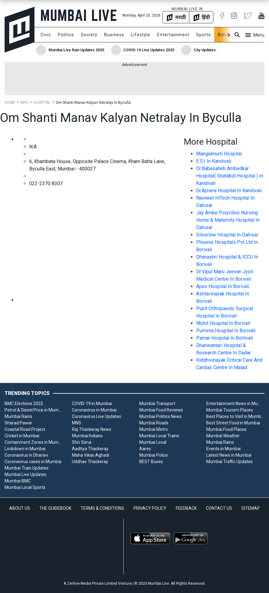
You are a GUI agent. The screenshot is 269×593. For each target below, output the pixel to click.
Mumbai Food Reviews (161, 410)
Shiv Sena (81, 442)
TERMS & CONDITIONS (102, 508)
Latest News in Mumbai (228, 455)
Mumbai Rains (18, 416)
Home (10, 102)
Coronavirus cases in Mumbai (33, 461)
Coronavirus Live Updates (96, 416)
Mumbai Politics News (160, 416)
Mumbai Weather (223, 435)
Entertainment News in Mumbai (235, 403)
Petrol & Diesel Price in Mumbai (34, 410)
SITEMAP (250, 508)
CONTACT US (219, 508)
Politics (66, 34)
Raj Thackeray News (91, 429)
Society (89, 34)
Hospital (42, 102)
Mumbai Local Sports (25, 487)
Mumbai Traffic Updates (229, 461)
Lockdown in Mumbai (25, 448)
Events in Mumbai (223, 448)
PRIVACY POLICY (149, 508)
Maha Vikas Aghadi (90, 455)
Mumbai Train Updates (27, 468)
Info (24, 102)
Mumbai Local (152, 442)
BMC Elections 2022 (24, 403)
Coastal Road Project (25, 429)
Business (114, 34)
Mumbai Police (153, 455)
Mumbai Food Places (226, 429)
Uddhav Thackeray (90, 461)
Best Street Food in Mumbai (233, 422)
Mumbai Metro (153, 429)
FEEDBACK (186, 508)
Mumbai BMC (18, 480)
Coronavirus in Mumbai (94, 410)
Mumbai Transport (157, 403)
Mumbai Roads (153, 422)
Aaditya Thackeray (90, 448)
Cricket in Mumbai (22, 435)
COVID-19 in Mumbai (92, 403)
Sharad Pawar (18, 422)
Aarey (145, 448)
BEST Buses (151, 461)
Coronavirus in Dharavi (26, 455)
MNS (76, 422)
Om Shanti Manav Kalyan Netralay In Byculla (93, 102)
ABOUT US (19, 508)
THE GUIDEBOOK (55, 508)
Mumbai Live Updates (25, 474)
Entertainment (173, 34)
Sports (203, 34)
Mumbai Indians (87, 435)
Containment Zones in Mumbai (34, 442)
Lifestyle (140, 34)
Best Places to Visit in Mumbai (235, 416)
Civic (46, 34)
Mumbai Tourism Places (229, 410)
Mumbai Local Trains (159, 435)
